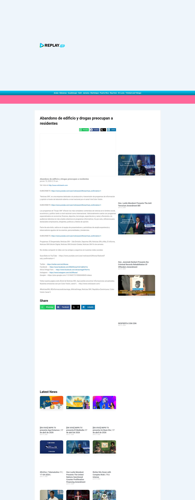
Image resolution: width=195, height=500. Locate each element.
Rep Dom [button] (113, 18)
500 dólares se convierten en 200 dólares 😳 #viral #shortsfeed (77, 386)
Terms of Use (94, 496)
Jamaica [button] (86, 18)
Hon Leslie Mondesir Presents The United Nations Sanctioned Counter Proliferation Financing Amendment (75, 339)
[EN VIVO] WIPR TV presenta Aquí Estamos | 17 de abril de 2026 (51, 292)
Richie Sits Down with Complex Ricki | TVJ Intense (102, 336)
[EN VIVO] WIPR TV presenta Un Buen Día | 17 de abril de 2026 (104, 292)
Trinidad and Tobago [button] (133, 18)
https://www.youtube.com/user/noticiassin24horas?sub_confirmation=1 (78, 116)
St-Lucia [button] (121, 18)
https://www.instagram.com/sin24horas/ (65, 197)
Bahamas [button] (63, 18)
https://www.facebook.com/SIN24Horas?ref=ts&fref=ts (70, 192)
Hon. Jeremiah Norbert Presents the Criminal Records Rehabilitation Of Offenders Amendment (133, 197)
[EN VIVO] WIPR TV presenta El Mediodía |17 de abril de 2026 (76, 292)
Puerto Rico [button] (104, 18)
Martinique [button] (94, 18)
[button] (84, 54)
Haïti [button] (80, 18)
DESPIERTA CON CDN (127, 256)
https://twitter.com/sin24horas (58, 189)
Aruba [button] (56, 18)
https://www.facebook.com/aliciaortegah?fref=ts (74, 195)
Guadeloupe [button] (72, 18)
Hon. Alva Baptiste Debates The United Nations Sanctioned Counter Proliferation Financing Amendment (77, 435)
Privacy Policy (77, 496)
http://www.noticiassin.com (59, 110)
